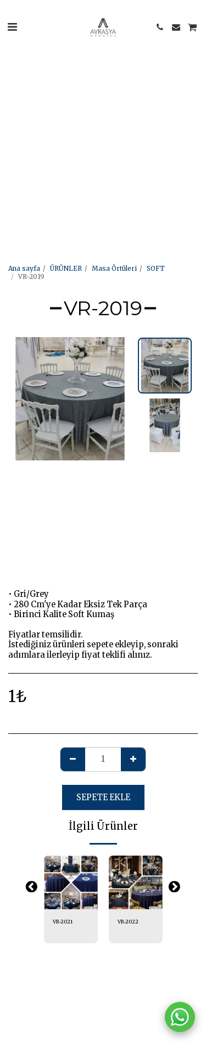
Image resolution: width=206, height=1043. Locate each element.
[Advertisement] (103, 103)
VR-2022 (128, 922)
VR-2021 (63, 922)
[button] (12, 26)
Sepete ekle (103, 797)
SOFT (156, 268)
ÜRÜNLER (66, 268)
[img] (71, 882)
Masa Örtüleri (114, 268)
